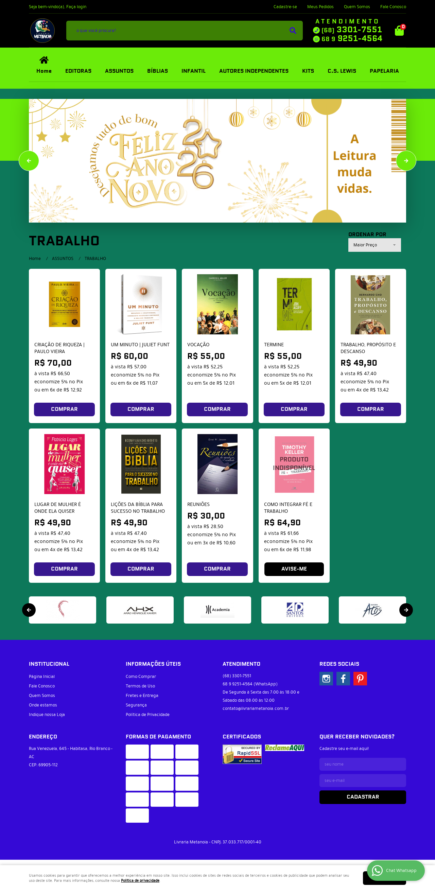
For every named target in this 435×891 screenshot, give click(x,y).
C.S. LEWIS (342, 71)
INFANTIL (193, 71)
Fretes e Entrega (142, 695)
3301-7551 (351, 29)
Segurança (136, 705)
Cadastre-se (285, 6)
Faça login (76, 6)
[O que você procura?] (293, 30)
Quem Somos (357, 6)
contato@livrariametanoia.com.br (256, 708)
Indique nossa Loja (47, 714)
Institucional (49, 664)
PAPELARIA (384, 71)
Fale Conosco (393, 6)
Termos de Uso (140, 686)
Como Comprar (141, 676)
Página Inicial (42, 676)
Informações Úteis (153, 664)
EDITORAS (78, 71)
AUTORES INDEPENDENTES (254, 71)
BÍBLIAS (157, 71)
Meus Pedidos (320, 6)
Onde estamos (43, 705)
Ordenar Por (367, 234)
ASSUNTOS (119, 71)
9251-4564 (351, 38)
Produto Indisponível (294, 464)
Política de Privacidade (148, 714)
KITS (308, 71)
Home (44, 71)
